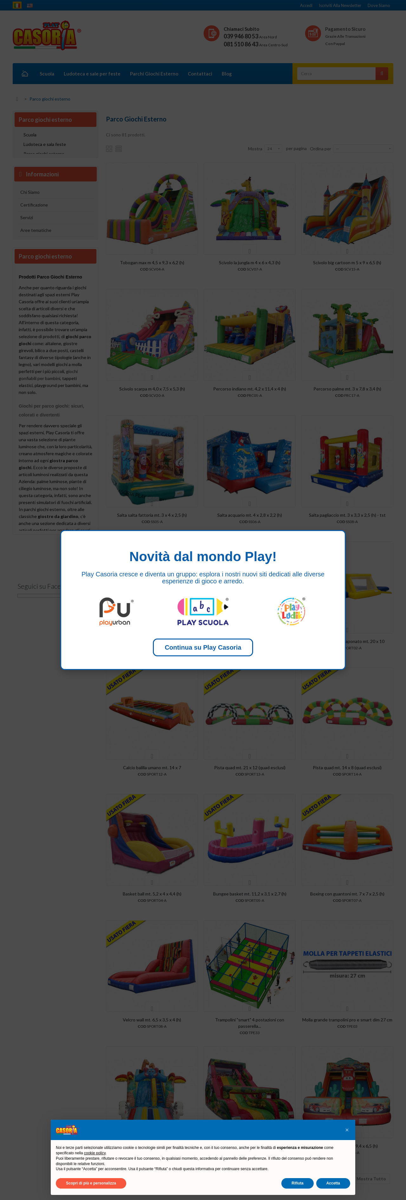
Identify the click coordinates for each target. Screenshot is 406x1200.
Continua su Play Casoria (203, 647)
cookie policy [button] (95, 1153)
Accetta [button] (333, 1183)
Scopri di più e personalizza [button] (91, 1183)
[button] (347, 1130)
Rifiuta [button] (297, 1183)
